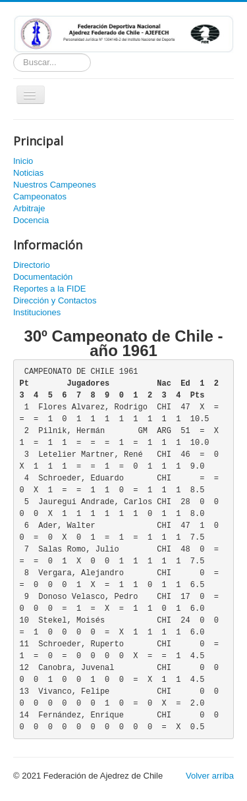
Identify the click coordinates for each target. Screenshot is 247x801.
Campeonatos (40, 196)
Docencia (31, 220)
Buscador (13, 53)
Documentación (42, 277)
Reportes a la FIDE (49, 289)
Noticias (28, 173)
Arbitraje (29, 208)
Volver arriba (210, 776)
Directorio (31, 265)
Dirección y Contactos (54, 300)
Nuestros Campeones (54, 185)
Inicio (23, 161)
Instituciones (37, 312)
